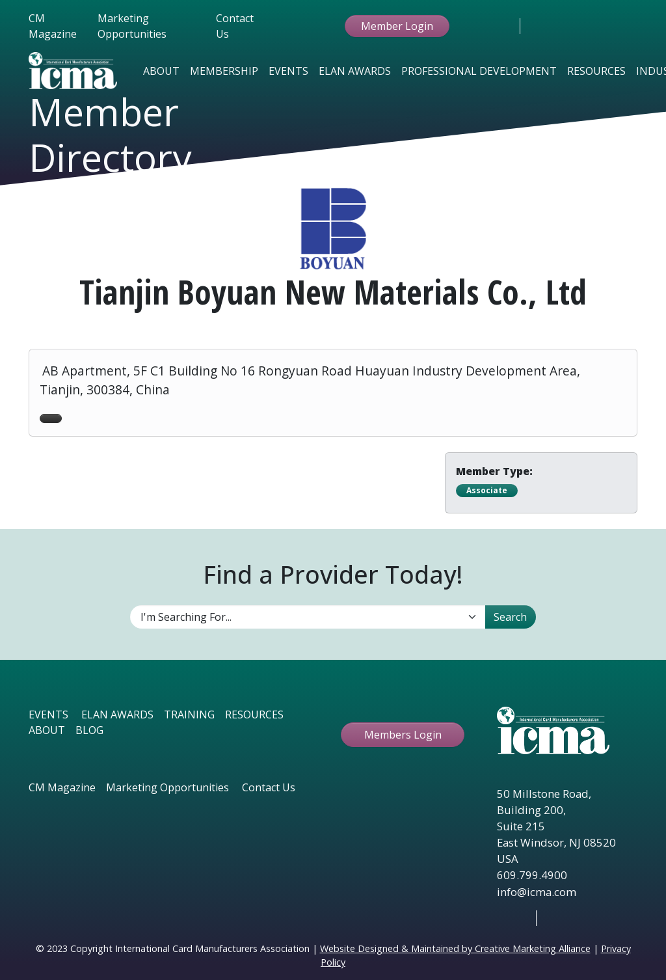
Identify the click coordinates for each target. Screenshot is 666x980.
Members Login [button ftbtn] (403, 735)
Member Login (397, 26)
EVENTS (48, 714)
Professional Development (479, 71)
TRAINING (189, 714)
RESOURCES (254, 714)
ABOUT (47, 730)
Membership (224, 71)
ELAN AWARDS (117, 714)
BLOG (89, 730)
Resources (596, 71)
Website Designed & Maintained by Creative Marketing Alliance (455, 948)
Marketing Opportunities (132, 26)
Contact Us (235, 26)
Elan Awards (355, 71)
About (161, 71)
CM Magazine (53, 26)
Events (288, 71)
